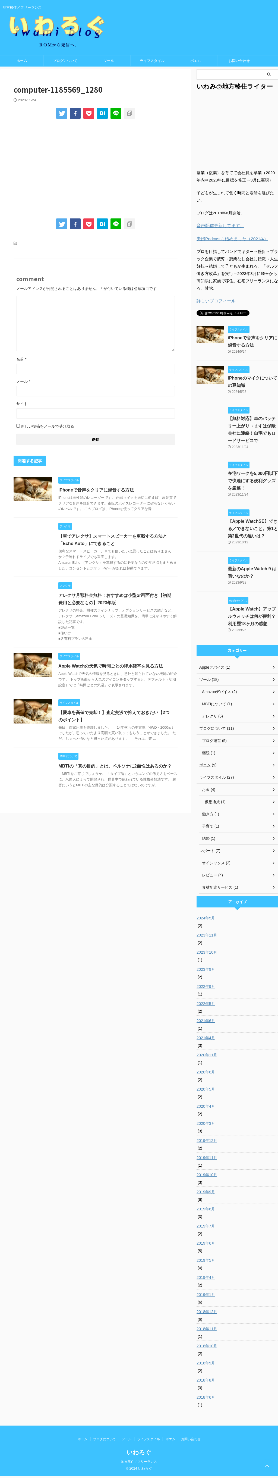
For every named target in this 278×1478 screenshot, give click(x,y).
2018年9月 (206, 1365)
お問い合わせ (239, 63)
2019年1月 (206, 1296)
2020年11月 (207, 1057)
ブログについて (65, 63)
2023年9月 (206, 971)
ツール (108, 63)
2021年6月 (206, 1022)
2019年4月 (206, 1279)
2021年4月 (206, 1040)
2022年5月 (206, 1005)
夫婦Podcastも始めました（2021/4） (230, 241)
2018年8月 (206, 1382)
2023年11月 (207, 937)
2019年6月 (206, 1245)
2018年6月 (206, 1399)
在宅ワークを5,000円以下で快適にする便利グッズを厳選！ (253, 483)
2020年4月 (206, 1108)
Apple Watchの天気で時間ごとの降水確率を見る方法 (110, 668)
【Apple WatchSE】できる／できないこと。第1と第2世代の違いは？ (253, 530)
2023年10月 (207, 954)
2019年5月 (206, 1262)
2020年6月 (206, 1074)
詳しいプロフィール (215, 303)
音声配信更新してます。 (219, 228)
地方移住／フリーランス (139, 1464)
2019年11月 (207, 1159)
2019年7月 (206, 1228)
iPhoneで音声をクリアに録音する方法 (96, 492)
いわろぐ (139, 1454)
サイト (22, 406)
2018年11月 (207, 1331)
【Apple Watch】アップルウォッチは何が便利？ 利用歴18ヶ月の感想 (252, 618)
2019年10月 (207, 1177)
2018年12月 (207, 1313)
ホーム (22, 63)
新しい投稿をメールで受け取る (47, 429)
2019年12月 (207, 1142)
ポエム (195, 63)
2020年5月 (206, 1091)
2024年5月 (206, 920)
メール (23, 384)
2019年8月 (206, 1211)
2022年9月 (206, 988)
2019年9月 (206, 1194)
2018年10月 (207, 1348)
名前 (21, 361)
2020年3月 (206, 1125)
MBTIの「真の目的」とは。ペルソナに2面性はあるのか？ (114, 768)
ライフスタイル (152, 63)
